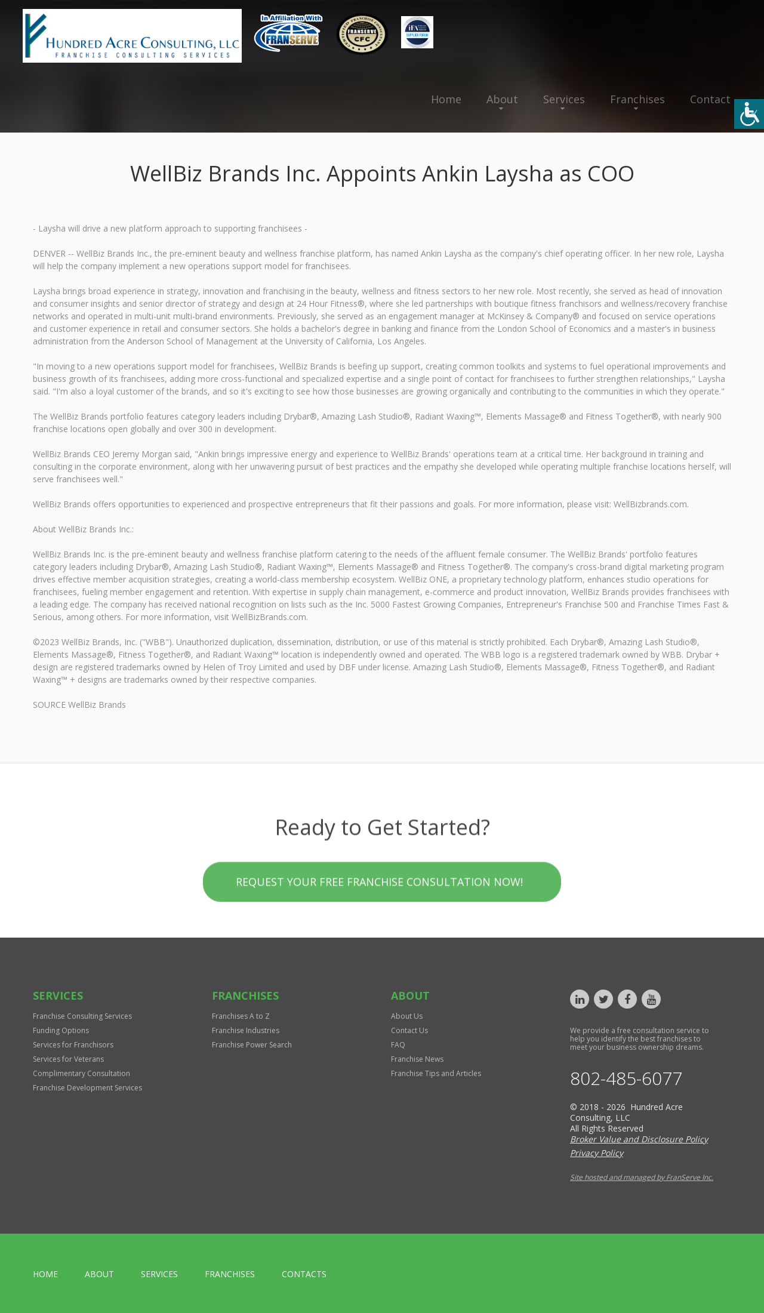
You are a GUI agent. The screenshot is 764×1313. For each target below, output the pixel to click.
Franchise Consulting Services (82, 1016)
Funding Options (61, 1030)
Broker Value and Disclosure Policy (639, 1139)
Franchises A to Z (241, 1016)
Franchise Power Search (252, 1045)
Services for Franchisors (73, 1045)
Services (564, 99)
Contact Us (409, 1030)
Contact (710, 99)
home (45, 1274)
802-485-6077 (626, 1078)
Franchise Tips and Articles (436, 1073)
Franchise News (417, 1059)
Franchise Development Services (87, 1088)
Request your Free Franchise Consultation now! (379, 941)
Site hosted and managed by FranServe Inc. (641, 1177)
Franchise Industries (245, 1030)
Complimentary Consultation (81, 1073)
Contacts (304, 1274)
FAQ (398, 1045)
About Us (407, 1016)
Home (446, 99)
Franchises (637, 99)
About (502, 99)
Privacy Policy (596, 1152)
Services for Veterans (68, 1059)
